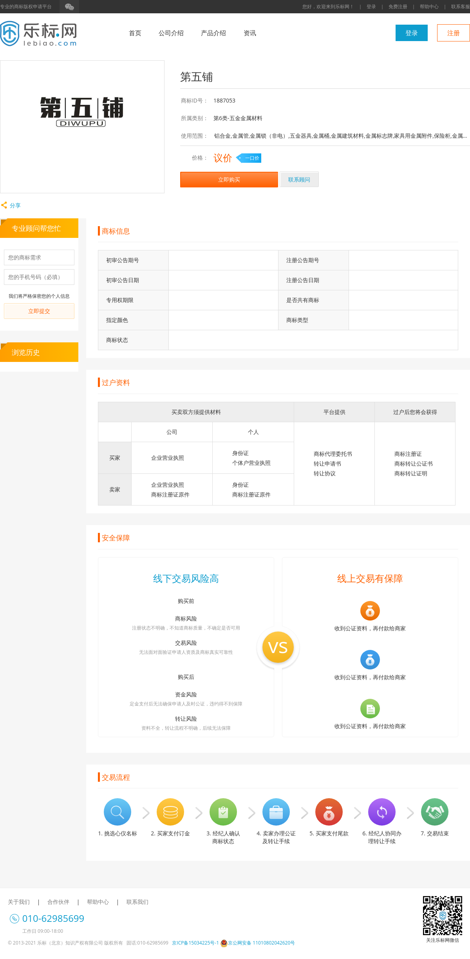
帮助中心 (429, 6)
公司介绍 (171, 33)
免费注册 (398, 6)
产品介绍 (213, 33)
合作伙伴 (58, 901)
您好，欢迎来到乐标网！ (328, 6)
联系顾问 (299, 179)
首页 (135, 33)
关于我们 (19, 901)
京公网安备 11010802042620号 (257, 942)
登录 (371, 6)
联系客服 (460, 6)
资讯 (250, 33)
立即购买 (229, 179)
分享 (10, 205)
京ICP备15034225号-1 (195, 942)
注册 (453, 33)
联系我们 (137, 901)
